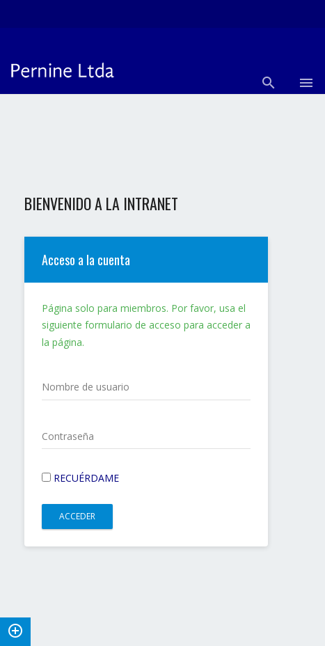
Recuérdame (80, 477)
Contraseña (68, 436)
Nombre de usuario (85, 386)
